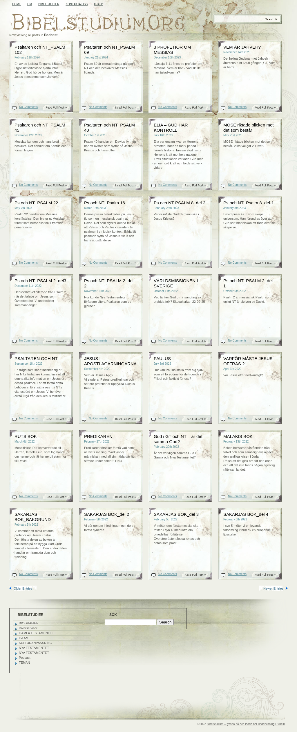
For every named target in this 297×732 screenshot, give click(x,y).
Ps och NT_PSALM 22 (36, 202)
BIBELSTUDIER (48, 4)
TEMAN (24, 662)
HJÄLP (98, 4)
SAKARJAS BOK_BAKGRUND (33, 517)
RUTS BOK (26, 436)
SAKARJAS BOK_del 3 (176, 514)
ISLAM (23, 638)
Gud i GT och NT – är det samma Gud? (178, 439)
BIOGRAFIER (29, 623)
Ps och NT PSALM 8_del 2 (179, 202)
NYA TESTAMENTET (34, 648)
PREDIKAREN (98, 436)
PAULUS (162, 358)
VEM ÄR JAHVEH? (242, 47)
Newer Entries (273, 588)
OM (29, 4)
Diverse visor (28, 628)
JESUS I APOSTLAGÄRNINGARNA (110, 361)
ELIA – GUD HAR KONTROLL (171, 127)
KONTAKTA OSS (77, 4)
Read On (59, 107)
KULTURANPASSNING (35, 643)
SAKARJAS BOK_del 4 (245, 514)
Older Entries (23, 588)
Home (16, 4)
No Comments (28, 107)
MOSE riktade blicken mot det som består (248, 127)
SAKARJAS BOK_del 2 (106, 514)
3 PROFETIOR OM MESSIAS (172, 50)
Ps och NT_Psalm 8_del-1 (248, 202)
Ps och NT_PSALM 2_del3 (40, 280)
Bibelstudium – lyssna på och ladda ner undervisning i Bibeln (246, 724)
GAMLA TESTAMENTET (36, 633)
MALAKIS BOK (238, 436)
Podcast (24, 657)
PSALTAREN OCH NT (36, 358)
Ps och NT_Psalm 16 (104, 202)
